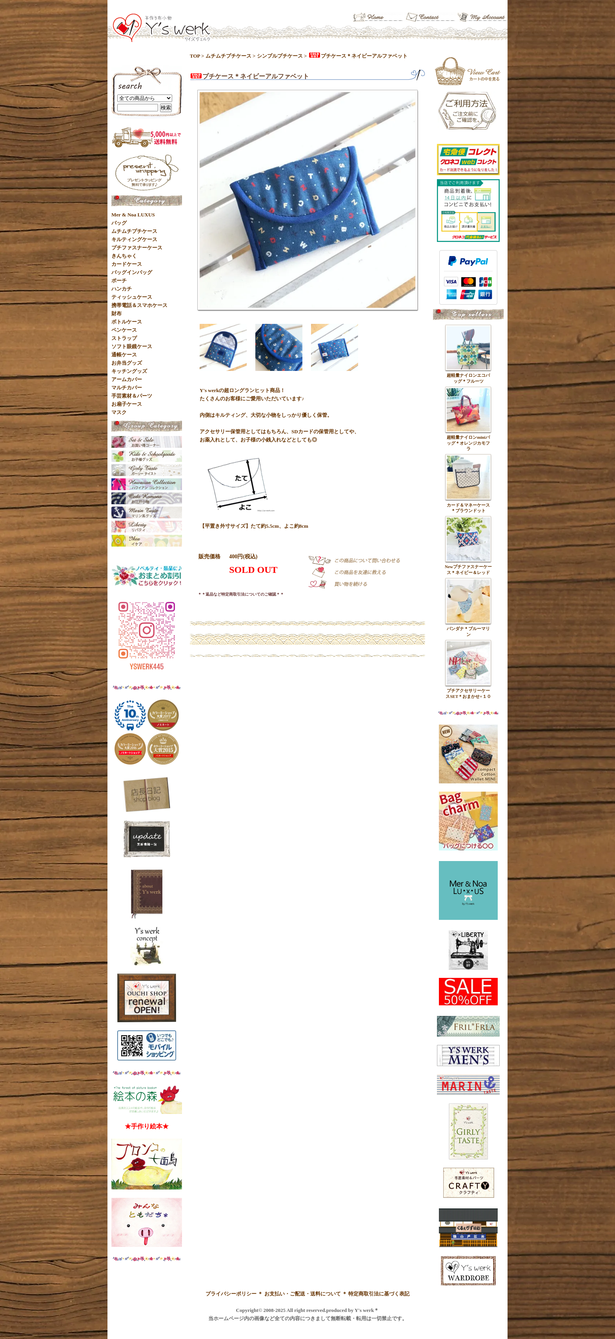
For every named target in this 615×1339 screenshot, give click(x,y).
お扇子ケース (126, 404)
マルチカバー (126, 388)
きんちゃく (124, 256)
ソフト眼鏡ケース (131, 346)
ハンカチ (121, 289)
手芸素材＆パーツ (131, 396)
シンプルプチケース (280, 56)
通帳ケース (124, 355)
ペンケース (124, 330)
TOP (195, 56)
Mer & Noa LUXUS (133, 215)
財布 (116, 313)
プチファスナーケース (136, 248)
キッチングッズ (129, 371)
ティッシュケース (131, 297)
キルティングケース (134, 239)
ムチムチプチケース (228, 56)
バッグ (119, 223)
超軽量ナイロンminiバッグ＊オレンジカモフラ (468, 443)
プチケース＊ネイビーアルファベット (358, 56)
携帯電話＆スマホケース (139, 305)
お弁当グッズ (126, 363)
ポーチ (119, 280)
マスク (119, 412)
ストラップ (124, 338)
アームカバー (126, 379)
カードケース (126, 264)
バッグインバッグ (131, 272)
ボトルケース (126, 322)
